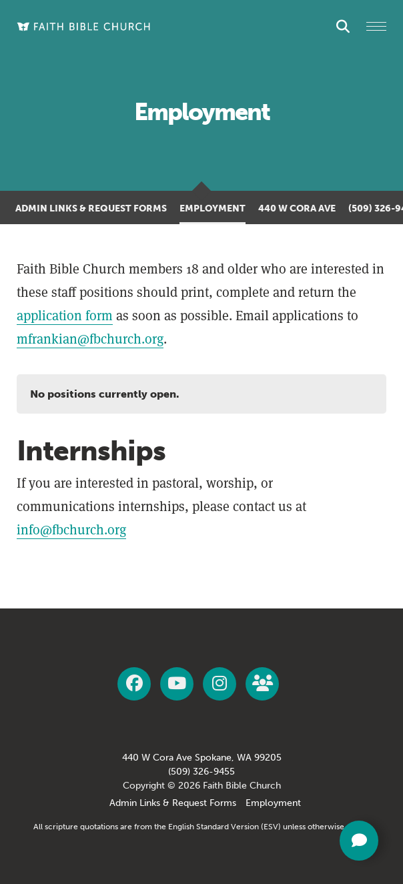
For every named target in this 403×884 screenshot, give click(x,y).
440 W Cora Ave (297, 208)
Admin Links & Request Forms (91, 208)
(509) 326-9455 (201, 771)
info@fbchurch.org (71, 529)
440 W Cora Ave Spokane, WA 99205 (202, 757)
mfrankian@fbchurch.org (90, 339)
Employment (212, 208)
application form (65, 315)
